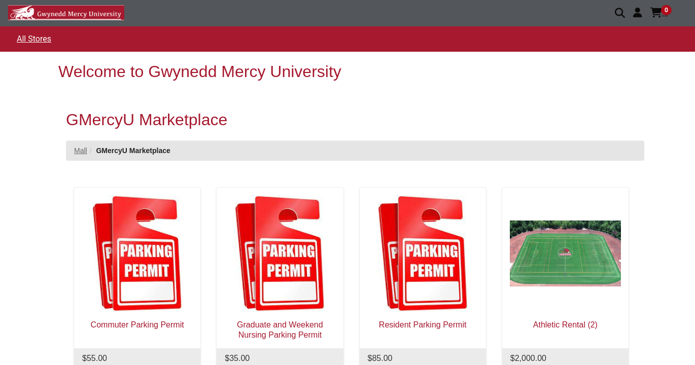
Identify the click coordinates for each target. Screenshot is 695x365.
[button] (637, 12)
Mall (80, 151)
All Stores (34, 39)
